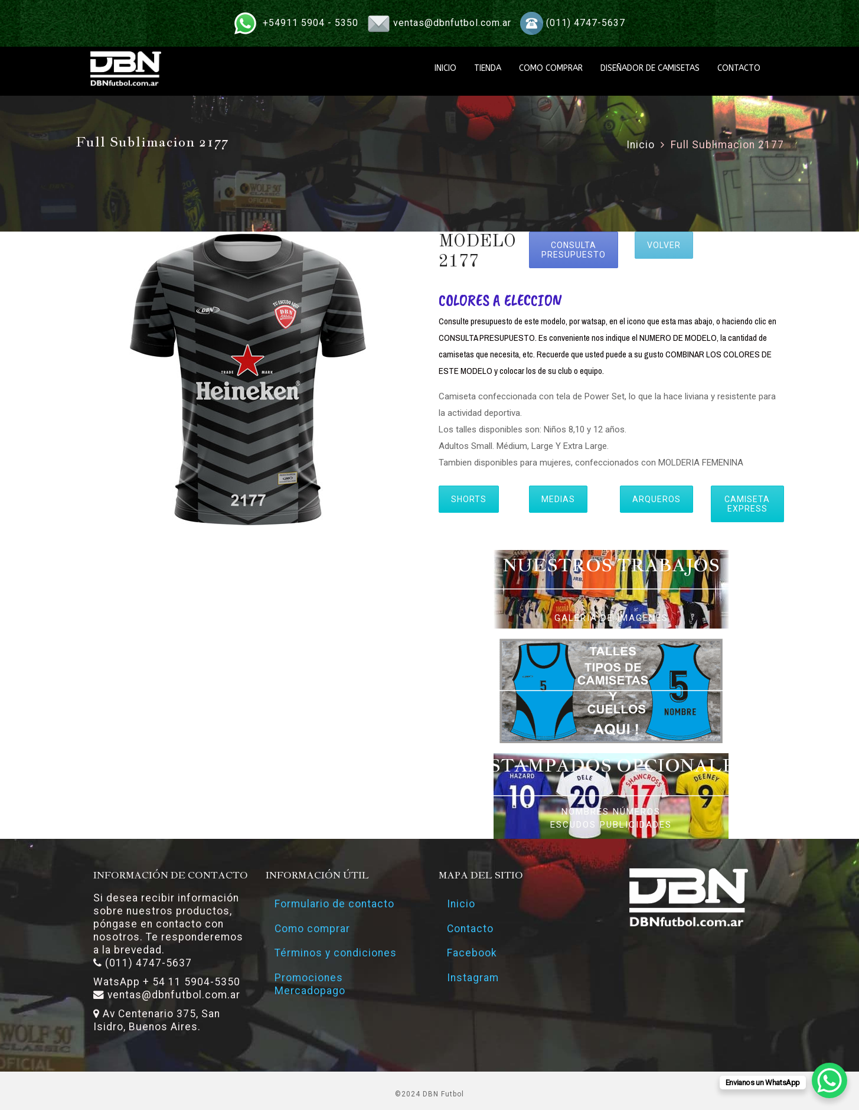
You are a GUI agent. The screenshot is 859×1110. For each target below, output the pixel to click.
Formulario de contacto (334, 904)
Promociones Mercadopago (310, 984)
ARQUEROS (656, 499)
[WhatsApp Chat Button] (829, 1080)
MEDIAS (558, 499)
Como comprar (312, 929)
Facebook (473, 953)
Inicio (640, 145)
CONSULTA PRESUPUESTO (573, 249)
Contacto (471, 929)
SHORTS (468, 499)
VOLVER (664, 245)
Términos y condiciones (336, 953)
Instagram (473, 978)
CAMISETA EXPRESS (747, 503)
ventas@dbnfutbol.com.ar (452, 22)
